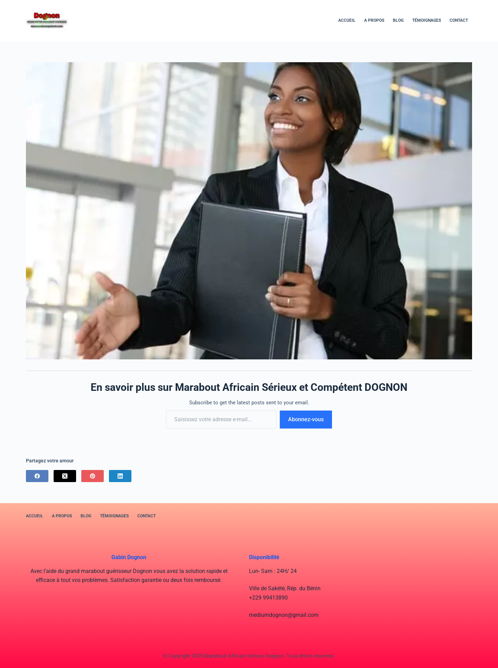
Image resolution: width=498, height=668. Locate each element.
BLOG (398, 20)
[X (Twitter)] (65, 476)
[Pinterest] (92, 476)
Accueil (347, 20)
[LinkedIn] (120, 476)
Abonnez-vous (306, 419)
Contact (459, 20)
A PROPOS (374, 20)
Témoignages (426, 20)
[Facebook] (37, 476)
